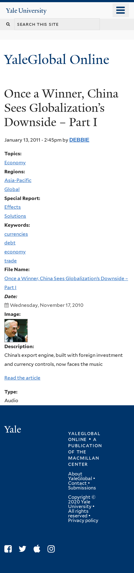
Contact (77, 483)
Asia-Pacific (17, 180)
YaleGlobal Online (56, 59)
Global (12, 189)
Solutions (15, 216)
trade (10, 261)
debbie (79, 140)
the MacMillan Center (83, 457)
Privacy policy (83, 520)
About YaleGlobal (80, 476)
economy (15, 252)
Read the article (22, 378)
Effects (12, 207)
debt (10, 243)
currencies (16, 234)
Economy (15, 163)
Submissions (82, 488)
